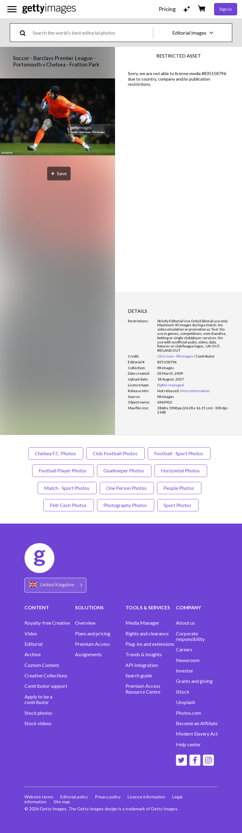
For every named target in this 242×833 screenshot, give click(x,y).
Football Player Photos (63, 470)
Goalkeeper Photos (124, 470)
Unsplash (185, 702)
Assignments (88, 654)
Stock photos (38, 713)
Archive (32, 654)
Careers (184, 649)
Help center (188, 744)
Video (30, 633)
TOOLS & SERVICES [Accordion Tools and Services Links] (147, 607)
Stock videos (37, 723)
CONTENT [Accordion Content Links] (36, 607)
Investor (184, 670)
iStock (182, 692)
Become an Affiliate (197, 723)
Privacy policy (108, 796)
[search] (25, 33)
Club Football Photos (115, 453)
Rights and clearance (147, 633)
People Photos (179, 488)
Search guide (138, 675)
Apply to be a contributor (38, 699)
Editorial (33, 644)
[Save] (59, 173)
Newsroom (187, 660)
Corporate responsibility (190, 636)
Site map (62, 801)
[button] (57, 117)
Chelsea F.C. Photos (56, 453)
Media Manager (142, 623)
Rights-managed (170, 385)
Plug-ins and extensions (149, 644)
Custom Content (41, 665)
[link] (168, 390)
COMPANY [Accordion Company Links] (188, 607)
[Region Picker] (55, 585)
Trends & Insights (143, 654)
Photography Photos (125, 505)
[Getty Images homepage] (49, 9)
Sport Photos (178, 505)
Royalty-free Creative (47, 623)
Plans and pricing (92, 633)
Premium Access (92, 644)
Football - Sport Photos (179, 453)
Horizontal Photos (181, 470)
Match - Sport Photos (67, 488)
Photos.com (188, 713)
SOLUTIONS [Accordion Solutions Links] (89, 607)
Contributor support (45, 686)
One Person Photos (126, 488)
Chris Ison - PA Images (175, 356)
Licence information (147, 796)
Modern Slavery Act (197, 733)
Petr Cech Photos (68, 505)
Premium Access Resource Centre (142, 688)
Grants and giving (194, 681)
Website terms (38, 796)
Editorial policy (74, 796)
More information (195, 390)
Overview (85, 623)
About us (185, 623)
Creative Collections (45, 675)
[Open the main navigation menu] (12, 9)
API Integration (141, 665)
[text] (92, 33)
